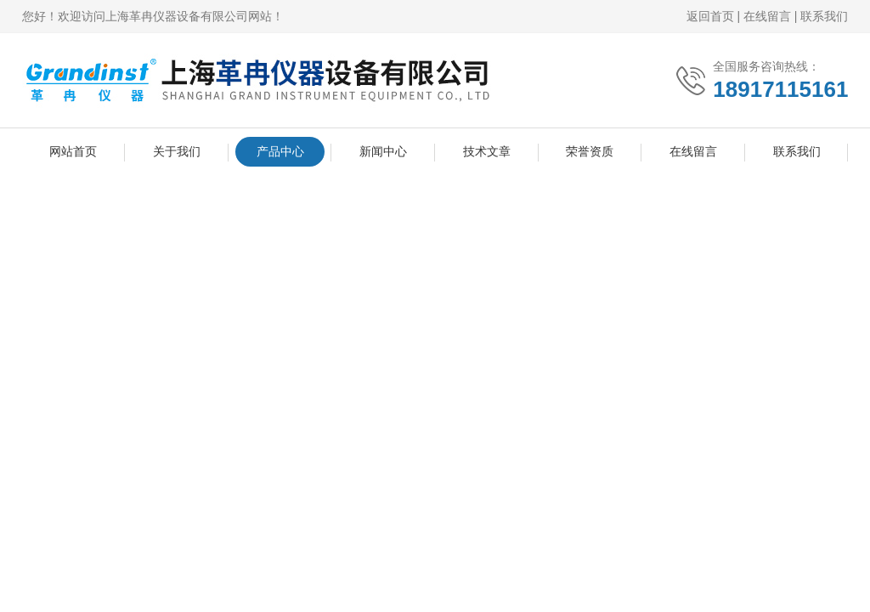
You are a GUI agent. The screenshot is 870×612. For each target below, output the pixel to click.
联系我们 (824, 16)
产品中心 (280, 151)
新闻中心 (383, 151)
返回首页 (710, 16)
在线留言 (767, 16)
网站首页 (73, 151)
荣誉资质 (589, 151)
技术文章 (487, 151)
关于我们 (177, 151)
